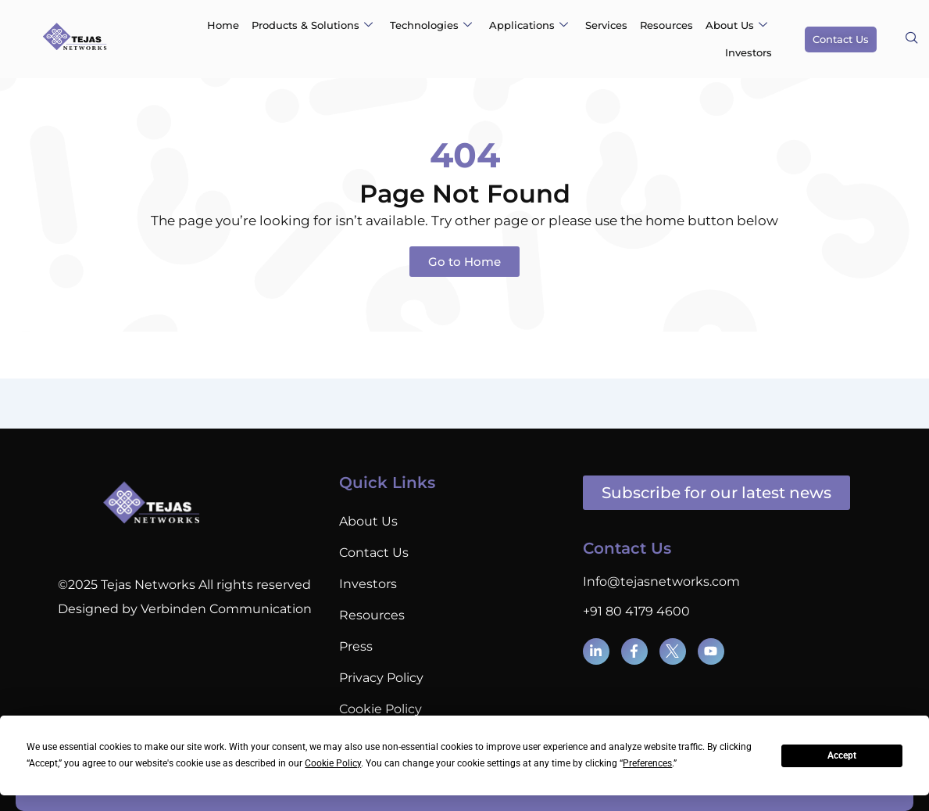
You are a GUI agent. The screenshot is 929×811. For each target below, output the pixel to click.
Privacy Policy (381, 677)
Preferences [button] (647, 763)
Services (606, 25)
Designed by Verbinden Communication (185, 608)
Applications (528, 25)
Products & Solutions (312, 25)
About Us (736, 25)
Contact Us (374, 552)
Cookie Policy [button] (333, 763)
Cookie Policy (380, 709)
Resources (666, 25)
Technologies (431, 25)
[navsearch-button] (912, 39)
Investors (748, 52)
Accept (841, 755)
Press (356, 646)
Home (223, 25)
